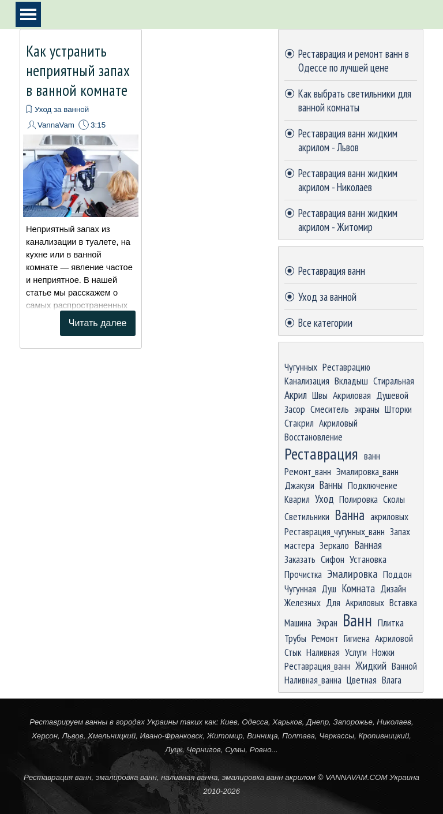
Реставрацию (346, 367)
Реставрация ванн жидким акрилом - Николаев (347, 180)
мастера (299, 545)
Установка (368, 559)
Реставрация (321, 453)
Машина (297, 622)
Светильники (306, 516)
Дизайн (393, 588)
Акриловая (352, 395)
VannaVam (55, 125)
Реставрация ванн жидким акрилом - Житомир (347, 220)
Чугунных (300, 367)
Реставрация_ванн (317, 666)
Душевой (392, 395)
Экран (327, 622)
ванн (372, 455)
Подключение (372, 485)
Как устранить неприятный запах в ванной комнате (78, 70)
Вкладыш (351, 380)
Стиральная (393, 380)
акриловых (389, 516)
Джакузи (299, 485)
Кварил (297, 499)
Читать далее (98, 323)
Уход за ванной (62, 109)
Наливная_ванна (312, 679)
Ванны (331, 485)
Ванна (350, 515)
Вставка (403, 602)
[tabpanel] (221, 756)
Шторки (398, 409)
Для (333, 602)
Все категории (325, 323)
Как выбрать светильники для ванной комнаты (354, 100)
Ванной (404, 666)
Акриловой (394, 638)
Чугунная (300, 588)
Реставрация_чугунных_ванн (334, 531)
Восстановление (313, 436)
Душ (328, 588)
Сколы (394, 499)
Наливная (323, 652)
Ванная (368, 545)
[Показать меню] (28, 14)
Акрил (295, 394)
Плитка (391, 622)
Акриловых (365, 602)
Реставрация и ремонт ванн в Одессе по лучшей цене (353, 60)
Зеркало (334, 545)
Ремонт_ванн (307, 471)
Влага (391, 679)
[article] (81, 189)
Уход (324, 499)
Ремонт (325, 638)
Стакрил (299, 423)
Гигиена (357, 638)
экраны (367, 409)
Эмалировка (352, 573)
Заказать (300, 559)
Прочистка (303, 574)
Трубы (295, 638)
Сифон (332, 559)
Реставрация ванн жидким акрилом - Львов (347, 140)
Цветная (362, 679)
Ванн (357, 620)
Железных (302, 602)
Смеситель (329, 409)
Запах (400, 531)
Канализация (306, 380)
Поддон (397, 574)
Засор (294, 409)
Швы (320, 395)
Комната (358, 588)
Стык (292, 652)
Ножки (383, 652)
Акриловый (338, 423)
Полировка (358, 499)
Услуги (356, 652)
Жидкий (370, 666)
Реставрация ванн (331, 271)
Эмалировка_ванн (367, 471)
